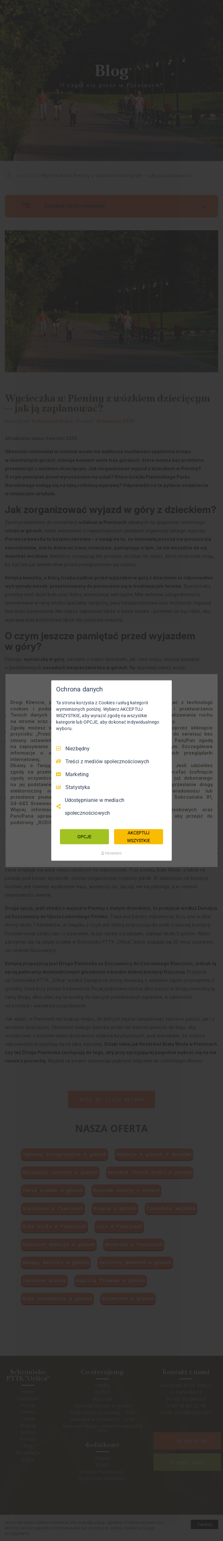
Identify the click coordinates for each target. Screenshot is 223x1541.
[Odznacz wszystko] (164, 688)
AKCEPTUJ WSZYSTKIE (138, 836)
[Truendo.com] (111, 853)
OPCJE (84, 836)
